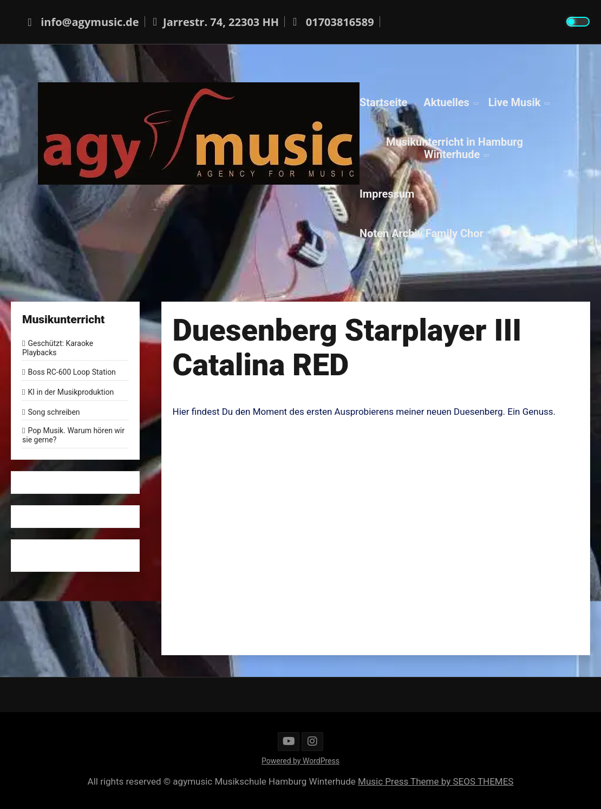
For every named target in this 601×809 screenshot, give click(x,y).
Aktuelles (446, 101)
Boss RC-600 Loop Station (71, 372)
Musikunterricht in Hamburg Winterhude (454, 147)
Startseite (383, 101)
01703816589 (332, 22)
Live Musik (514, 101)
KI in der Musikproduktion (71, 392)
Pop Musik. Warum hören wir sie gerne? (73, 436)
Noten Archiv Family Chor (422, 232)
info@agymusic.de (81, 22)
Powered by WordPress (300, 760)
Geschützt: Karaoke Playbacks (57, 348)
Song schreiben (54, 412)
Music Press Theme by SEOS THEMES (435, 781)
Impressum (387, 193)
